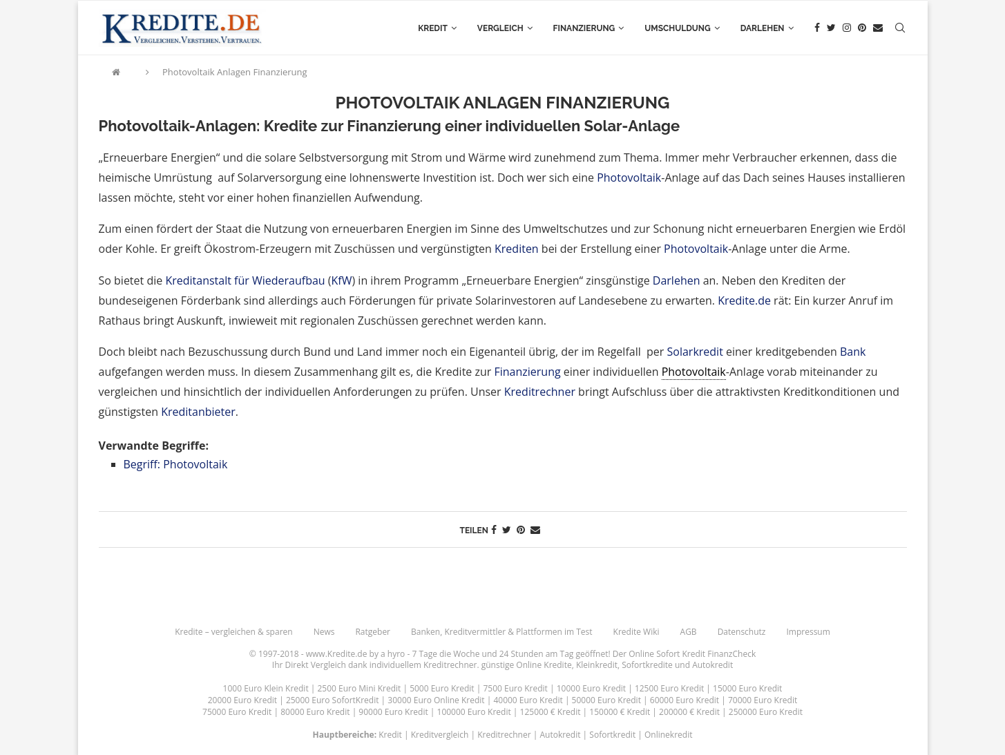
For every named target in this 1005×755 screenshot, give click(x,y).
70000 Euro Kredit (762, 700)
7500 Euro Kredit (515, 688)
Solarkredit (695, 351)
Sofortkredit (612, 734)
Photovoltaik (629, 177)
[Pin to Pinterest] (521, 529)
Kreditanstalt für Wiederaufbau (245, 280)
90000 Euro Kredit (393, 712)
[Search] (900, 28)
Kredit (433, 28)
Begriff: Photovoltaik (176, 464)
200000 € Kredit (689, 712)
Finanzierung (584, 28)
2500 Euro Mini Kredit (359, 688)
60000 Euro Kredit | (689, 700)
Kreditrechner (539, 391)
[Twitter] (831, 28)
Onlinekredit (668, 734)
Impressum (808, 632)
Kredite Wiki (636, 632)
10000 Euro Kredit (591, 688)
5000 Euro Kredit (442, 688)
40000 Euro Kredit (527, 700)
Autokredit (712, 665)
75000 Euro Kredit (236, 712)
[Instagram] (847, 28)
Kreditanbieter (198, 411)
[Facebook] (817, 28)
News (324, 632)
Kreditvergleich (440, 734)
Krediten (517, 248)
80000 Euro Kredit (315, 712)
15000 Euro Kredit (747, 688)
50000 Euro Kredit (606, 700)
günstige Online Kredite (526, 665)
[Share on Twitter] (506, 529)
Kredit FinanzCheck (719, 654)
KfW (342, 280)
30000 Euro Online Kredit (435, 700)
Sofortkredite (647, 665)
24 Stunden (521, 654)
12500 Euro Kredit (669, 688)
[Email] (878, 28)
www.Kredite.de (336, 654)
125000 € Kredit (550, 712)
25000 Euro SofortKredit (332, 700)
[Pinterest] (862, 28)
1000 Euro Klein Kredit (266, 688)
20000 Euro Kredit (242, 700)
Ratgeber (372, 632)
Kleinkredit (597, 665)
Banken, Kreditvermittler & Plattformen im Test (502, 632)
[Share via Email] (535, 529)
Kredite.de (744, 300)
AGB (688, 632)
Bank (852, 351)
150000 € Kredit (619, 712)
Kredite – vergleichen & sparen (233, 632)
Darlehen (762, 28)
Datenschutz (742, 632)
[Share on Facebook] (494, 529)
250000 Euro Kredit (766, 712)
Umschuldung (677, 28)
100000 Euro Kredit (474, 712)
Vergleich (500, 28)
